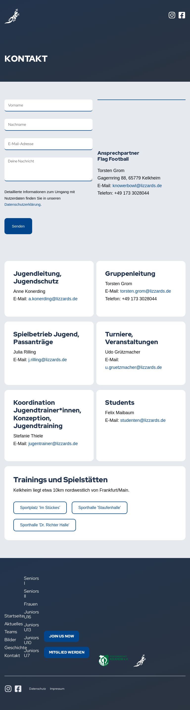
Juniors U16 (30, 614)
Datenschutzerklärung (22, 204)
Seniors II (30, 594)
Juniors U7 (30, 653)
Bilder (10, 639)
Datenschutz (37, 689)
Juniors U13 (30, 627)
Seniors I (30, 581)
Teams (10, 631)
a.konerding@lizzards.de (52, 298)
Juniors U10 (30, 640)
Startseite (10, 615)
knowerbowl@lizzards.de (137, 185)
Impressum (57, 689)
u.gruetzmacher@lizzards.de (133, 367)
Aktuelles (10, 623)
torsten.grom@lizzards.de (145, 291)
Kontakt (10, 655)
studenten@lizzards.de (143, 420)
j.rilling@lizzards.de (47, 359)
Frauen (30, 604)
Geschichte (10, 647)
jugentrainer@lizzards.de (53, 443)
